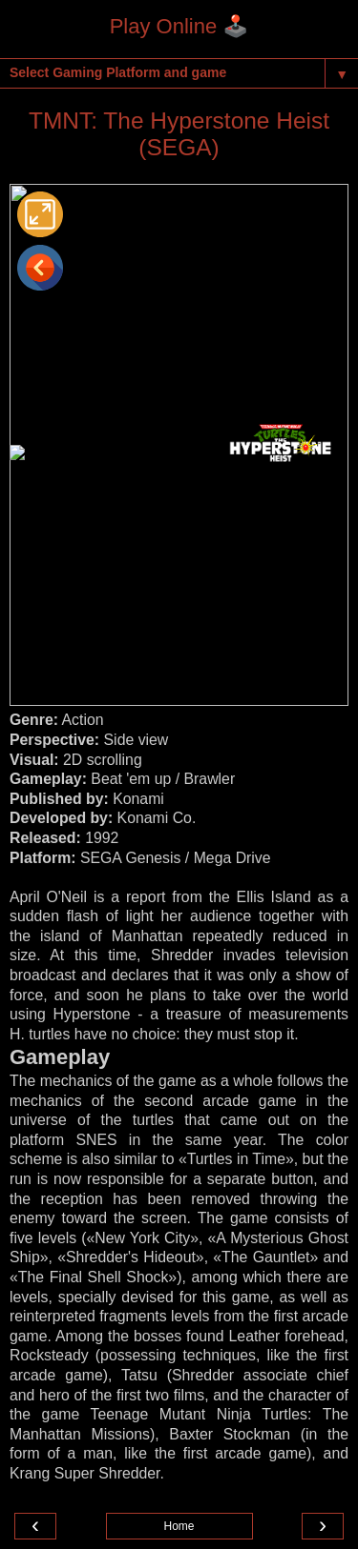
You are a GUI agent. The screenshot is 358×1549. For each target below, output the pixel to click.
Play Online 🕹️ (179, 26)
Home (178, 1526)
